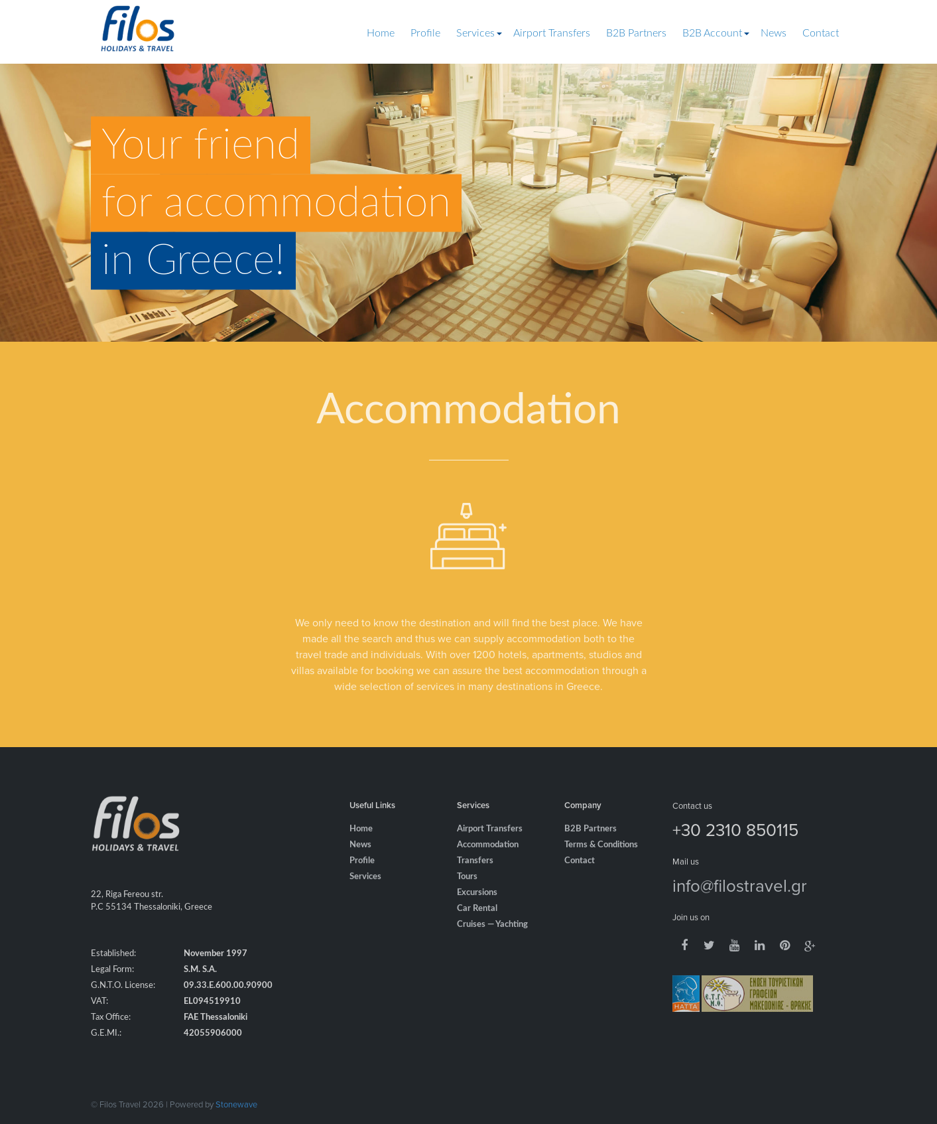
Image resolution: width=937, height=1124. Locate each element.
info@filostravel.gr (739, 900)
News (773, 33)
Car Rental (477, 923)
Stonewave (236, 1104)
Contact (820, 33)
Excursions (477, 907)
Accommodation (488, 859)
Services (475, 33)
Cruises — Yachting (492, 939)
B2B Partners (636, 33)
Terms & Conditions (601, 859)
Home (381, 33)
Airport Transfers (551, 33)
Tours (467, 891)
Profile (425, 33)
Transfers (475, 875)
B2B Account (712, 33)
